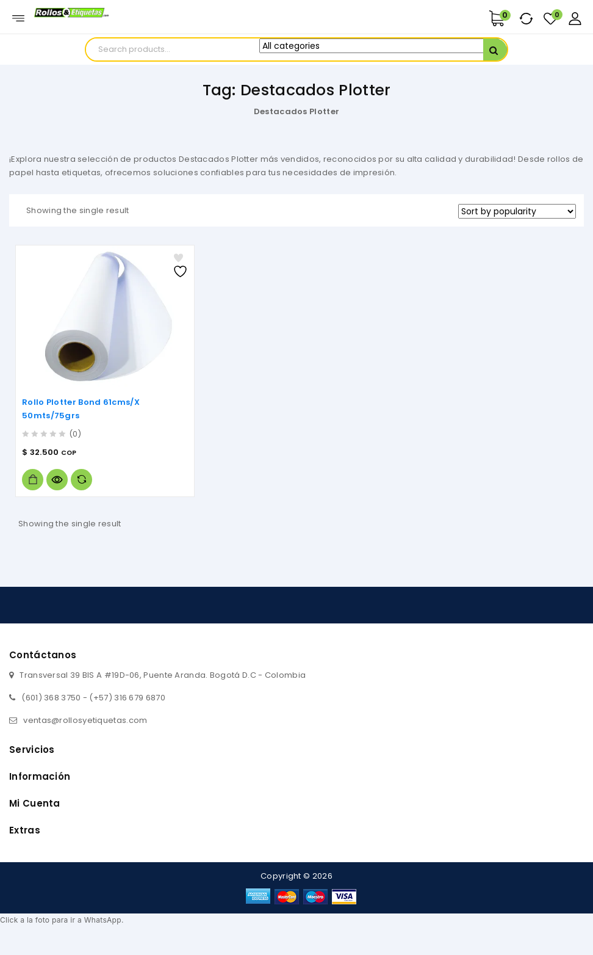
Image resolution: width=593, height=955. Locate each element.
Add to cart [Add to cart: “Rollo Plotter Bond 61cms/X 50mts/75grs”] (32, 479)
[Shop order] (517, 211)
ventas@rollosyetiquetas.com (85, 720)
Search (495, 50)
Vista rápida (57, 479)
